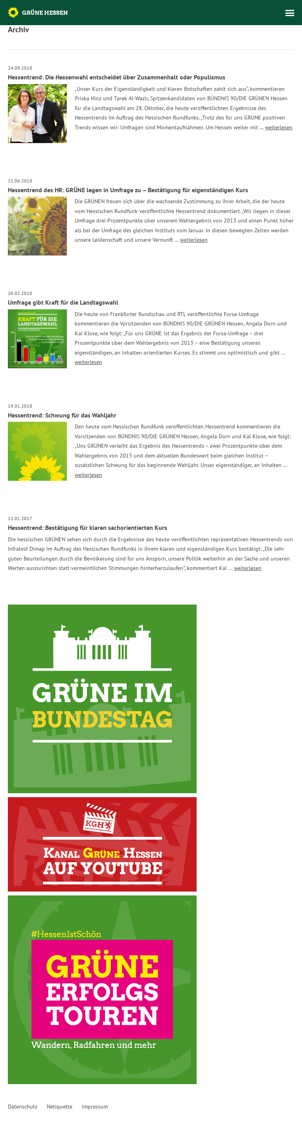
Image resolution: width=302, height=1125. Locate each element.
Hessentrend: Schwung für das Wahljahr (62, 415)
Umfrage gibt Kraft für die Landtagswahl (63, 302)
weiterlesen (279, 127)
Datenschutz (22, 1106)
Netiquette (59, 1106)
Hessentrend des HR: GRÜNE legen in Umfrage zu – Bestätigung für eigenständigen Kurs (128, 190)
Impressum (95, 1106)
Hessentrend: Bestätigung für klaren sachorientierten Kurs (87, 527)
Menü (290, 13)
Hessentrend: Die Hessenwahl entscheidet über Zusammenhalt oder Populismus (116, 77)
